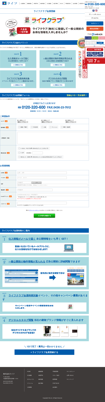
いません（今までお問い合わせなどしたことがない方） (35, 148)
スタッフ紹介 (56, 375)
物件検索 (42, 3)
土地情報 (23, 3)
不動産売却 (68, 3)
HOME (29, 371)
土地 (45, 127)
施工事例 (56, 3)
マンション (55, 127)
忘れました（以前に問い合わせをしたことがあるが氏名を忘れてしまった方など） (42, 157)
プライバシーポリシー (34, 210)
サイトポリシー (71, 371)
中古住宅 (35, 127)
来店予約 (96, 18)
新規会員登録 (94, 29)
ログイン (94, 23)
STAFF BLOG (56, 383)
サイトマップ (70, 379)
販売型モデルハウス (84, 3)
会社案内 (55, 387)
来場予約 (36, 3)
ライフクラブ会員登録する (45, 352)
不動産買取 (55, 371)
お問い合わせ (70, 375)
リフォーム (30, 383)
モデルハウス (30, 379)
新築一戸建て (24, 127)
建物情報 (29, 3)
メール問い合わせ (96, 14)
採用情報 (55, 379)
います (22, 152)
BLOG (61, 3)
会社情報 (75, 3)
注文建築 (49, 3)
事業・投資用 (66, 127)
